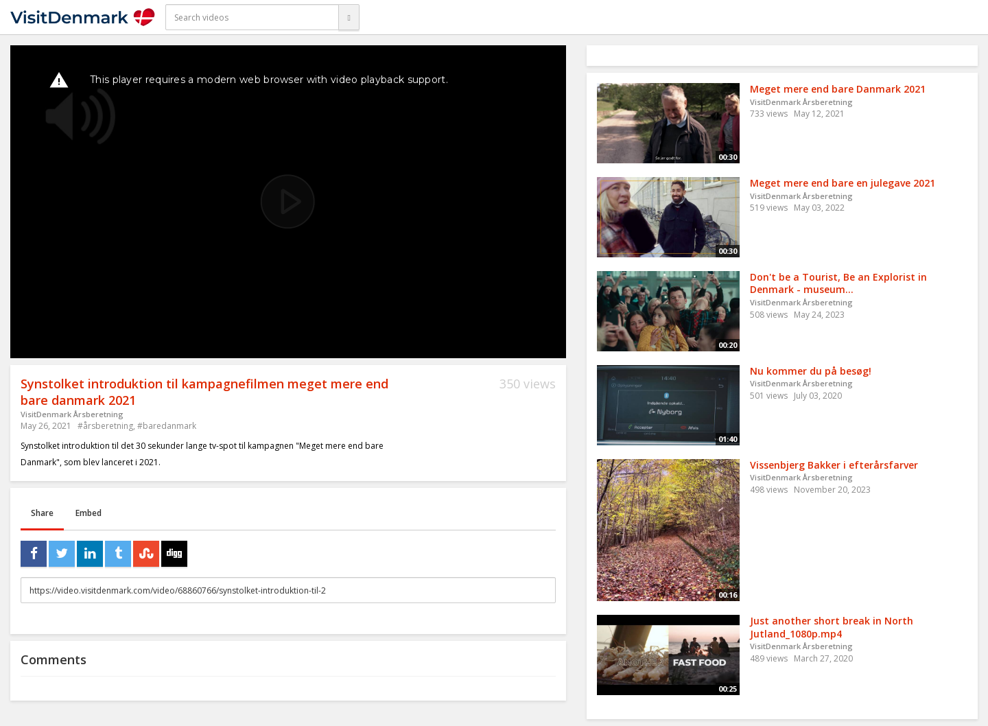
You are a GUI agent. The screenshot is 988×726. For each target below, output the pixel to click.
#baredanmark (166, 426)
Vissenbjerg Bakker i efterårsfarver (834, 464)
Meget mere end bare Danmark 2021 (838, 88)
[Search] (348, 17)
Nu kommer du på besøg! (810, 370)
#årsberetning (105, 426)
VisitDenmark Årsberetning (72, 414)
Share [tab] (42, 513)
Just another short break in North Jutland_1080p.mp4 (831, 627)
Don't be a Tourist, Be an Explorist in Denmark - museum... (838, 283)
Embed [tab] (88, 513)
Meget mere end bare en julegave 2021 (842, 182)
